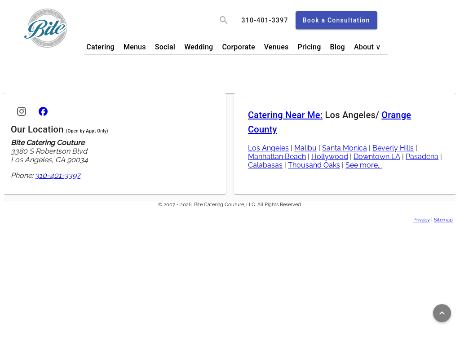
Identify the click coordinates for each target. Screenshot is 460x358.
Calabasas (265, 165)
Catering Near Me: (285, 115)
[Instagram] (21, 111)
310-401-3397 (57, 175)
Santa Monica (344, 148)
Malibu (305, 148)
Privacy (421, 220)
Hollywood (329, 156)
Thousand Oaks (314, 165)
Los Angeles (268, 148)
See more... (363, 165)
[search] (223, 20)
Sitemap (443, 220)
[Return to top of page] (442, 313)
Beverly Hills (393, 148)
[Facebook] (43, 111)
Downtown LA (377, 156)
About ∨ (367, 47)
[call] (265, 20)
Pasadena (422, 156)
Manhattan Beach (277, 156)
